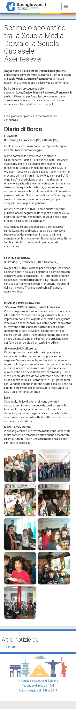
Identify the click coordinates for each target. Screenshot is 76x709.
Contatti (11, 646)
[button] (20, 466)
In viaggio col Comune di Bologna (38, 680)
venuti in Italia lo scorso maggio (33, 104)
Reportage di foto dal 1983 (38, 685)
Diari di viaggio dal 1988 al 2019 (38, 690)
